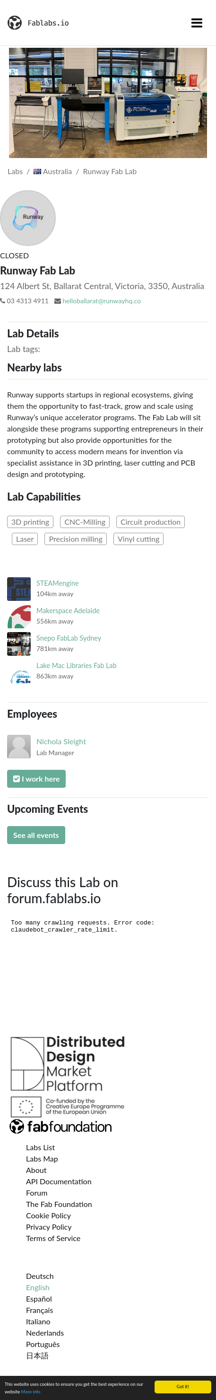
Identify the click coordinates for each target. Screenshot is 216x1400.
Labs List (40, 1147)
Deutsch (40, 1275)
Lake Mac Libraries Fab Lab (76, 665)
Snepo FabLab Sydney (68, 638)
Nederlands (45, 1332)
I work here (36, 778)
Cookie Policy (48, 1215)
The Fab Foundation (59, 1203)
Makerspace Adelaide (68, 611)
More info (31, 1392)
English (38, 1287)
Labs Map (42, 1158)
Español (39, 1298)
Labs (15, 171)
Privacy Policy (49, 1226)
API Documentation (59, 1181)
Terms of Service (53, 1237)
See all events (36, 834)
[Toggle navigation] (196, 22)
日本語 (37, 1355)
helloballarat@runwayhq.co (101, 301)
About (36, 1169)
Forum (36, 1192)
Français (39, 1309)
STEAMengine (57, 583)
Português (43, 1343)
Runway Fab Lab (110, 171)
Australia (53, 171)
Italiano (38, 1321)
